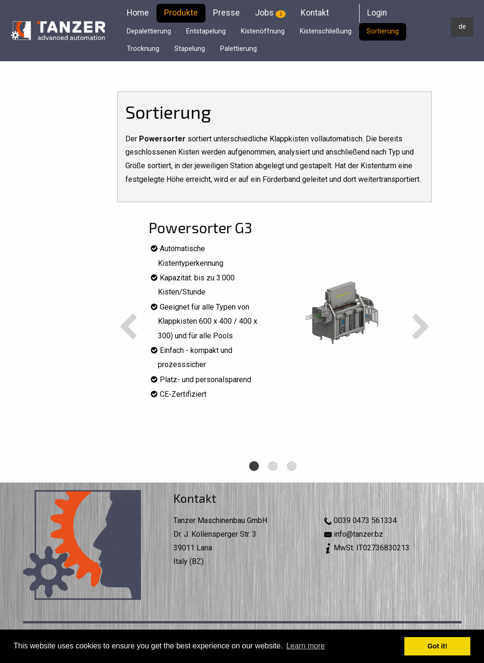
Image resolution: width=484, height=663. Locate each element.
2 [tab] (272, 481)
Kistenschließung (326, 31)
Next (421, 327)
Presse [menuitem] (226, 12)
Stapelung (189, 49)
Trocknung (143, 49)
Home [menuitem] (138, 12)
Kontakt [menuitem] (315, 12)
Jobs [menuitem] (270, 12)
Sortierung (383, 31)
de (462, 27)
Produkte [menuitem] (181, 12)
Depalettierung (149, 31)
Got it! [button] (437, 646)
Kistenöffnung (263, 31)
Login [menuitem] (377, 12)
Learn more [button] (305, 646)
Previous (128, 327)
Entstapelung (206, 31)
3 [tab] (290, 481)
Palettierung (238, 49)
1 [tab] (253, 481)
